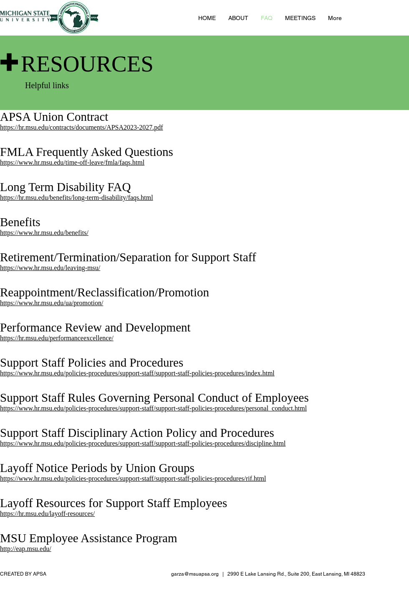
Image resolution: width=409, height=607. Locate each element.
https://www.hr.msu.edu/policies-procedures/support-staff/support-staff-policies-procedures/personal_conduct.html (153, 408)
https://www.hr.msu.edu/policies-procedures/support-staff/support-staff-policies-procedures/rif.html (133, 478)
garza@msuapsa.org (195, 574)
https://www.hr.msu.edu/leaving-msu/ (50, 267)
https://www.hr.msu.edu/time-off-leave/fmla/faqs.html (72, 162)
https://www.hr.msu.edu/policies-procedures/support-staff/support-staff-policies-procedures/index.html (137, 373)
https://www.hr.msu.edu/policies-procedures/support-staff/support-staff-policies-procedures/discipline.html (142, 443)
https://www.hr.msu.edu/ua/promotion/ (51, 302)
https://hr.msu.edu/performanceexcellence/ (57, 338)
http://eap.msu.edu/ (25, 548)
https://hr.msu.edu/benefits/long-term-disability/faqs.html (76, 197)
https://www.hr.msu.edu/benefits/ (44, 232)
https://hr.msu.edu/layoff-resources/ (47, 513)
